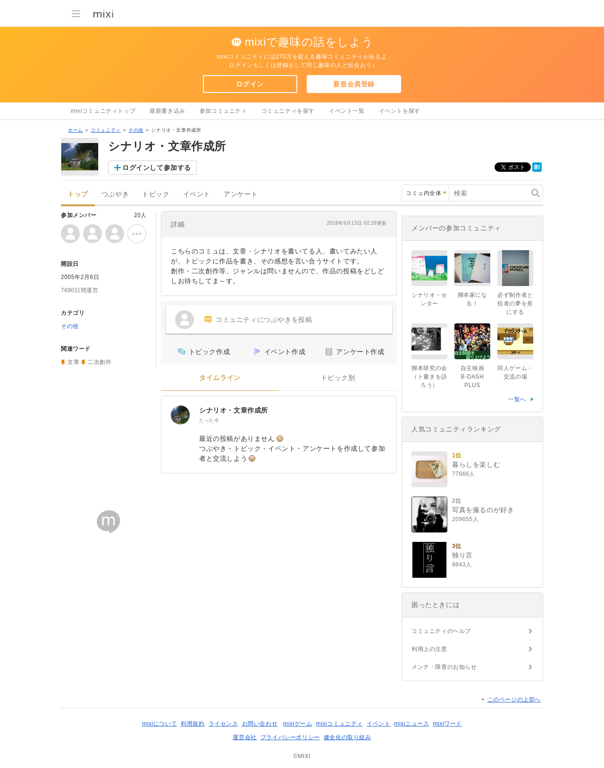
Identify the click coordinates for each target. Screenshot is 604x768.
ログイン (249, 84)
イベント (196, 194)
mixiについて (159, 723)
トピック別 (338, 377)
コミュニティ (106, 130)
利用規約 (192, 723)
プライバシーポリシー (290, 737)
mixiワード (447, 723)
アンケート (241, 194)
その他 (135, 130)
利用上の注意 (429, 649)
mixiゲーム (297, 723)
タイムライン (220, 377)
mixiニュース (411, 723)
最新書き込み (167, 111)
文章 (73, 362)
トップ (77, 194)
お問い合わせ (260, 723)
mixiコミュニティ (339, 723)
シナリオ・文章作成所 (233, 410)
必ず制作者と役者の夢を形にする (515, 303)
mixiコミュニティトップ (103, 111)
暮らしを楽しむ (476, 464)
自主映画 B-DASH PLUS (475, 376)
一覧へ (517, 399)
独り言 (462, 555)
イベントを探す (399, 111)
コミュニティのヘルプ (441, 631)
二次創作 (99, 362)
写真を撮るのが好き (483, 510)
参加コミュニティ (223, 111)
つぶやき (115, 194)
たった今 (209, 420)
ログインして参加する (156, 167)
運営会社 (244, 737)
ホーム (75, 130)
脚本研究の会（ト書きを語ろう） (429, 376)
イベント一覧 (347, 111)
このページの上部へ (514, 699)
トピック (155, 194)
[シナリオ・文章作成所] (180, 414)
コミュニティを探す (288, 111)
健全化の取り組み (347, 737)
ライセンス (223, 723)
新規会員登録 (354, 84)
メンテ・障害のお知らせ (444, 667)
